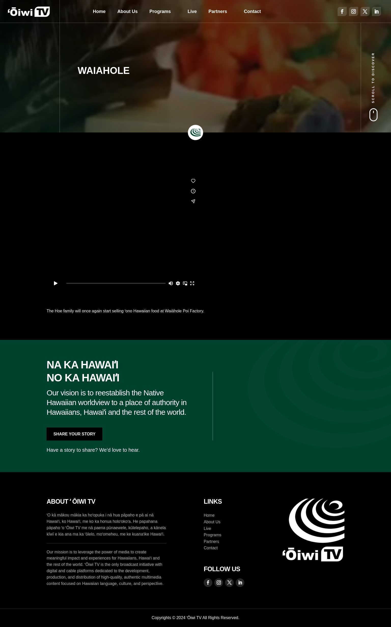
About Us (127, 11)
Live (192, 11)
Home (99, 11)
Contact (252, 11)
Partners (217, 11)
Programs (160, 11)
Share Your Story (74, 434)
